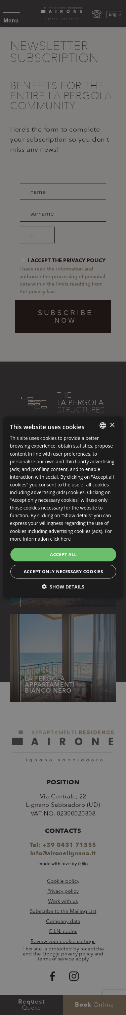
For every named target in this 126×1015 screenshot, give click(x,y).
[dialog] (63, 507)
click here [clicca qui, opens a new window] (60, 539)
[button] (63, 587)
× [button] (112, 425)
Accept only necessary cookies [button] (63, 572)
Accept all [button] (63, 554)
